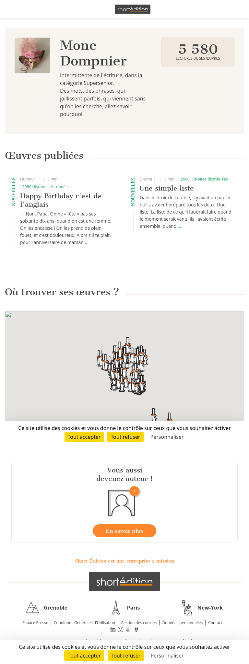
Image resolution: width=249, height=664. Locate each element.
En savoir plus (124, 531)
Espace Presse (35, 622)
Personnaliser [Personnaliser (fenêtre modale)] (167, 655)
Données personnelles (182, 622)
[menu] (8, 9)
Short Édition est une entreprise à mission (124, 561)
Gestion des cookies (139, 622)
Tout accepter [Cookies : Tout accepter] (84, 655)
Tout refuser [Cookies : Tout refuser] (126, 655)
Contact (215, 622)
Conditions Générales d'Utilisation (84, 622)
